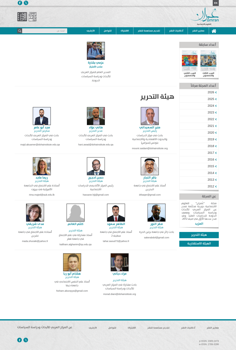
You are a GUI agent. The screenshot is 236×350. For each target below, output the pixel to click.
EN (215, 3)
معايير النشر (198, 31)
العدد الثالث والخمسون (208, 74)
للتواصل (108, 31)
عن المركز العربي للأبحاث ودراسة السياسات (44, 327)
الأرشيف (91, 31)
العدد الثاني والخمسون (190, 74)
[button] (211, 92)
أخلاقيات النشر (176, 31)
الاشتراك (125, 31)
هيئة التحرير (199, 234)
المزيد (199, 223)
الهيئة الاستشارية (199, 243)
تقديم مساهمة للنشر (149, 31)
